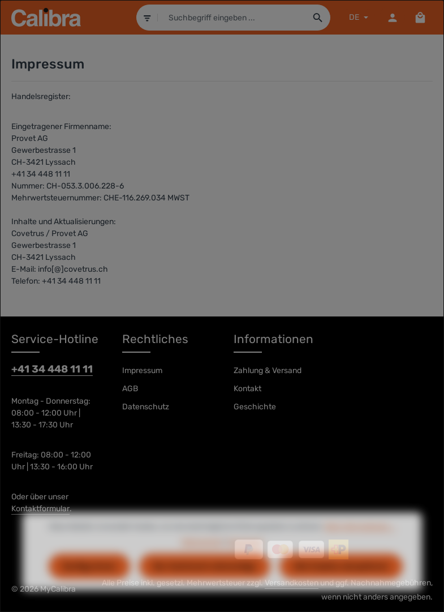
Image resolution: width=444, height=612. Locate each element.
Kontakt (247, 388)
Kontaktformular (40, 508)
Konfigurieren (89, 583)
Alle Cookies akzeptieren (341, 583)
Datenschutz (145, 407)
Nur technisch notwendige (204, 583)
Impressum (142, 370)
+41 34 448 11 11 (52, 369)
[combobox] (231, 18)
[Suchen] (317, 18)
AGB (130, 388)
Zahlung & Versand (267, 370)
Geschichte (255, 407)
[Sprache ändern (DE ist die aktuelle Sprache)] (357, 17)
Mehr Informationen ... (360, 543)
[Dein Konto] (392, 17)
